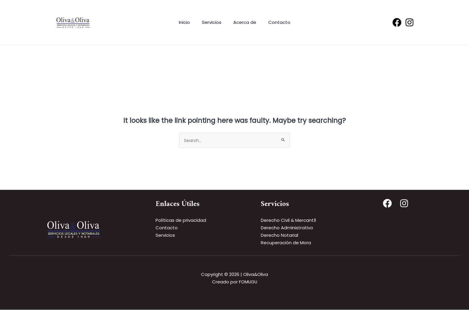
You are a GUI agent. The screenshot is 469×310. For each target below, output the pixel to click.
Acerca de (243, 22)
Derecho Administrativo (287, 228)
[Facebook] (396, 22)
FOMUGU (248, 282)
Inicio (188, 22)
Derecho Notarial (279, 235)
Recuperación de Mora (286, 242)
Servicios (213, 22)
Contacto (275, 22)
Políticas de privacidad (181, 220)
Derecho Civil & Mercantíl (288, 220)
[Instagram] (409, 22)
